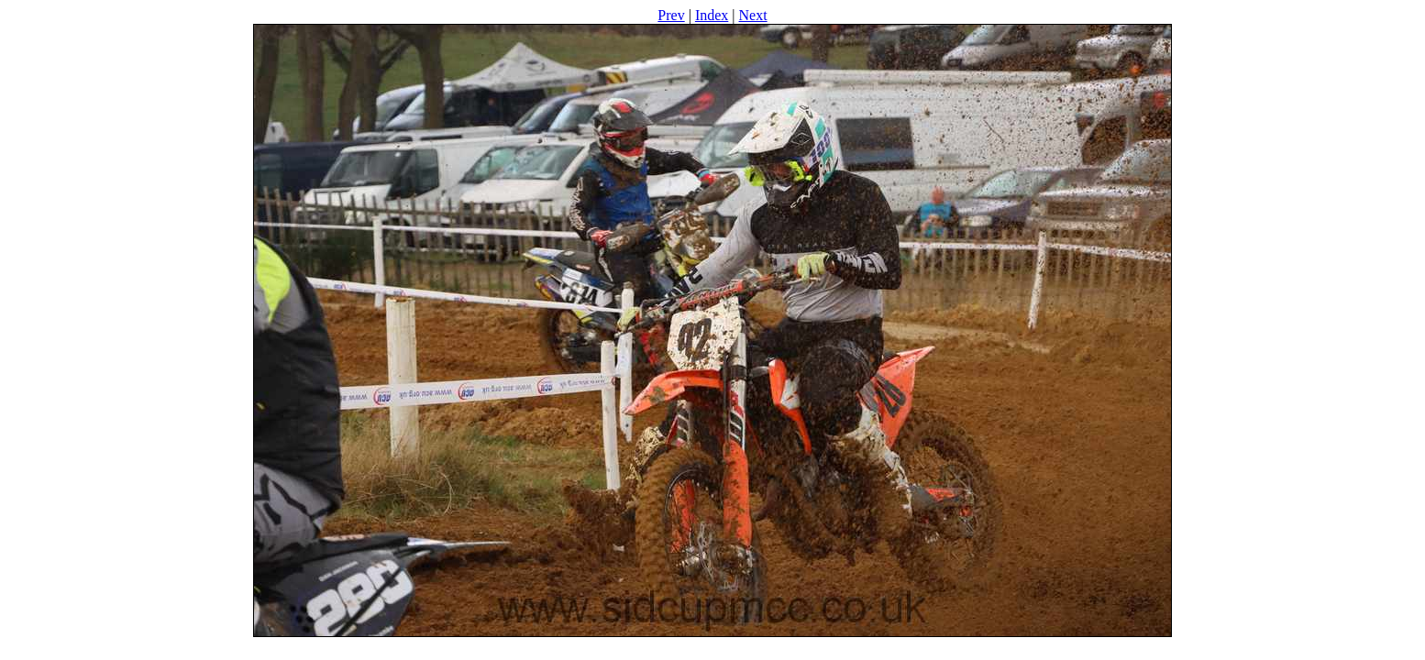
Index (711, 15)
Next (753, 15)
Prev (670, 15)
